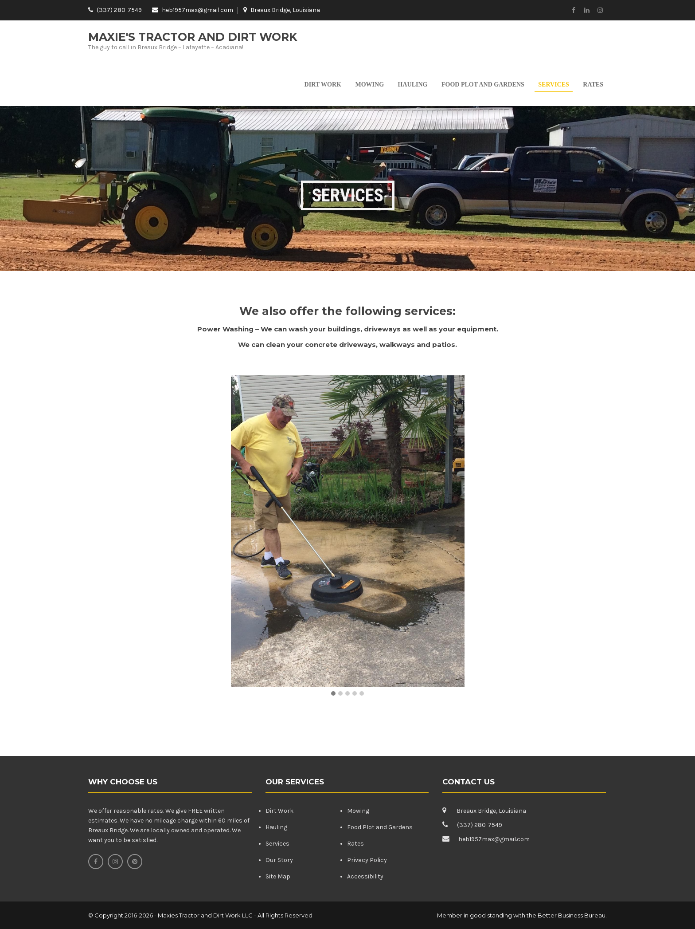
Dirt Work (323, 84)
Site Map (278, 876)
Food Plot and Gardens (482, 84)
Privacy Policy (367, 860)
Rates (593, 84)
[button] (333, 694)
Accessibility (365, 876)
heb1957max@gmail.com (197, 10)
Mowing (369, 84)
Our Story (279, 860)
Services (553, 84)
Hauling (413, 84)
